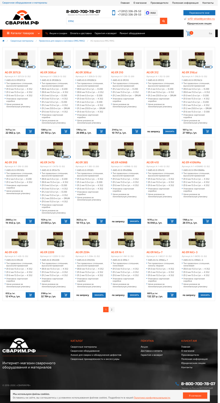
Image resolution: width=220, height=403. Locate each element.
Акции (144, 346)
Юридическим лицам (199, 23)
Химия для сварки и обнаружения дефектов (96, 354)
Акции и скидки (56, 32)
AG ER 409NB (119, 162)
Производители (159, 2)
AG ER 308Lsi (48, 72)
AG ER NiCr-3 (190, 252)
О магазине (140, 2)
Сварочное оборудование (85, 350)
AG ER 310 (117, 72)
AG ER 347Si (47, 162)
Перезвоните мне (199, 12)
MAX (153, 12)
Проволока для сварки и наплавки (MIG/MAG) (62, 41)
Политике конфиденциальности (152, 397)
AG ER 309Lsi (84, 72)
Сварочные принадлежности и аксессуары (95, 358)
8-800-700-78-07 (83, 12)
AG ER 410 (153, 162)
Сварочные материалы (22, 41)
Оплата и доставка (81, 33)
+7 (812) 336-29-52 (129, 11)
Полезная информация (185, 2)
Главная (125, 2)
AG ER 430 (11, 252)
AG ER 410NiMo (191, 162)
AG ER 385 (82, 162)
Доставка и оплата (151, 350)
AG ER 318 (11, 162)
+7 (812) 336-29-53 (129, 14)
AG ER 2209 (47, 252)
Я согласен (195, 395)
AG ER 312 (153, 72)
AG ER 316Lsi (190, 72)
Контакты (208, 2)
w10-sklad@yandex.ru (201, 18)
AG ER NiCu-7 (155, 252)
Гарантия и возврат (106, 33)
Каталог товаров (20, 33)
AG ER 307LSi (13, 72)
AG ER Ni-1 (117, 252)
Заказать (169, 131)
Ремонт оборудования (132, 33)
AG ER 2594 (83, 252)
